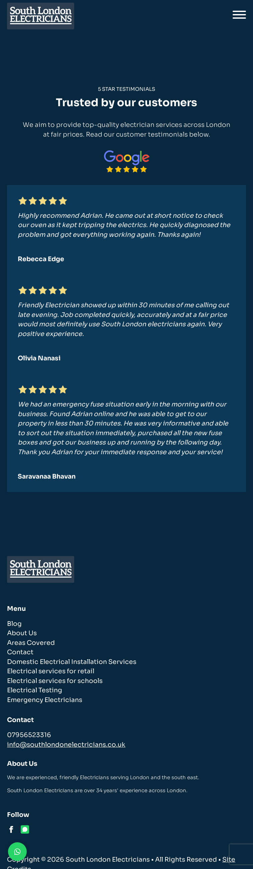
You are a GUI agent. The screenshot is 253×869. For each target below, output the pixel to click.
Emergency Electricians (44, 700)
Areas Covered (31, 643)
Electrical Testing (34, 690)
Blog (14, 624)
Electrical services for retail (50, 671)
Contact (20, 652)
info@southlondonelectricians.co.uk (66, 745)
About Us (22, 633)
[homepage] (40, 16)
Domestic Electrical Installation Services (71, 662)
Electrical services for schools (55, 681)
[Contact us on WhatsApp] (17, 851)
